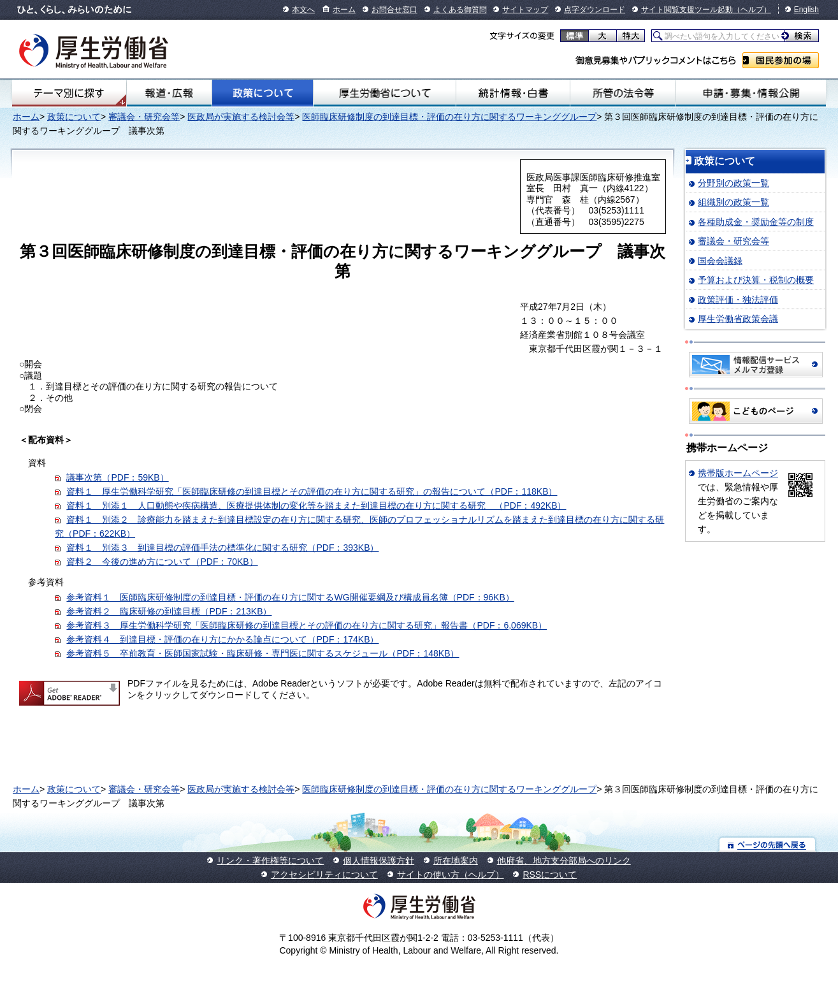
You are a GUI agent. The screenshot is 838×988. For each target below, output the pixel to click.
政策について (263, 93)
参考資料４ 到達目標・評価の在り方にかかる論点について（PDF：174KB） (222, 639)
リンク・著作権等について (270, 860)
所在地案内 (455, 860)
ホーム (344, 9)
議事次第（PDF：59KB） (117, 477)
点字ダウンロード (594, 9)
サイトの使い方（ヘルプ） (450, 874)
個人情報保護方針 (378, 860)
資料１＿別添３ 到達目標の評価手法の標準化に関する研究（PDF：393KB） (222, 547)
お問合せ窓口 (394, 9)
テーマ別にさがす (69, 93)
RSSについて (550, 874)
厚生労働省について (384, 93)
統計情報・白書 (513, 93)
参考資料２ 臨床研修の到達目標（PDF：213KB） (168, 611)
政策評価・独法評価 (738, 299)
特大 (630, 35)
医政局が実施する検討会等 (240, 117)
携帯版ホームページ (738, 473)
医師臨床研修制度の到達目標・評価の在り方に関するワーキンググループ (449, 117)
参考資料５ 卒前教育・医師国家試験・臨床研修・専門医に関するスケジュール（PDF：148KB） (262, 653)
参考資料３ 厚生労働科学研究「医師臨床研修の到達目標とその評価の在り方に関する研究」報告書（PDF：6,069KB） (306, 625)
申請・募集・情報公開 (751, 93)
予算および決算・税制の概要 (756, 280)
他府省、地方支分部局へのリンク (564, 860)
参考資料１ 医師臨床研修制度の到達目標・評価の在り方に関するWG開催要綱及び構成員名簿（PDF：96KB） (290, 597)
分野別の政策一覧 (733, 183)
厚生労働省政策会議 (738, 319)
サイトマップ (525, 9)
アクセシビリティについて (324, 874)
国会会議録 (720, 261)
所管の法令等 (622, 93)
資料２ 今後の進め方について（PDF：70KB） (161, 561)
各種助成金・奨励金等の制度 (756, 222)
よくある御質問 (460, 9)
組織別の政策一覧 (733, 202)
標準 (574, 35)
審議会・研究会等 (144, 117)
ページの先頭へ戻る (767, 844)
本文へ (303, 9)
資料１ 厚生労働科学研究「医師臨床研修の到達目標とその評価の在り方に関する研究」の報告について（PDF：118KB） (311, 491)
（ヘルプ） (752, 9)
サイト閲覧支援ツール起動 (687, 9)
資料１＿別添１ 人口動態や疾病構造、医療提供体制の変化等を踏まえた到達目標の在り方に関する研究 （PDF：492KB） (316, 505)
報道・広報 (169, 93)
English (806, 9)
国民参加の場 (780, 60)
